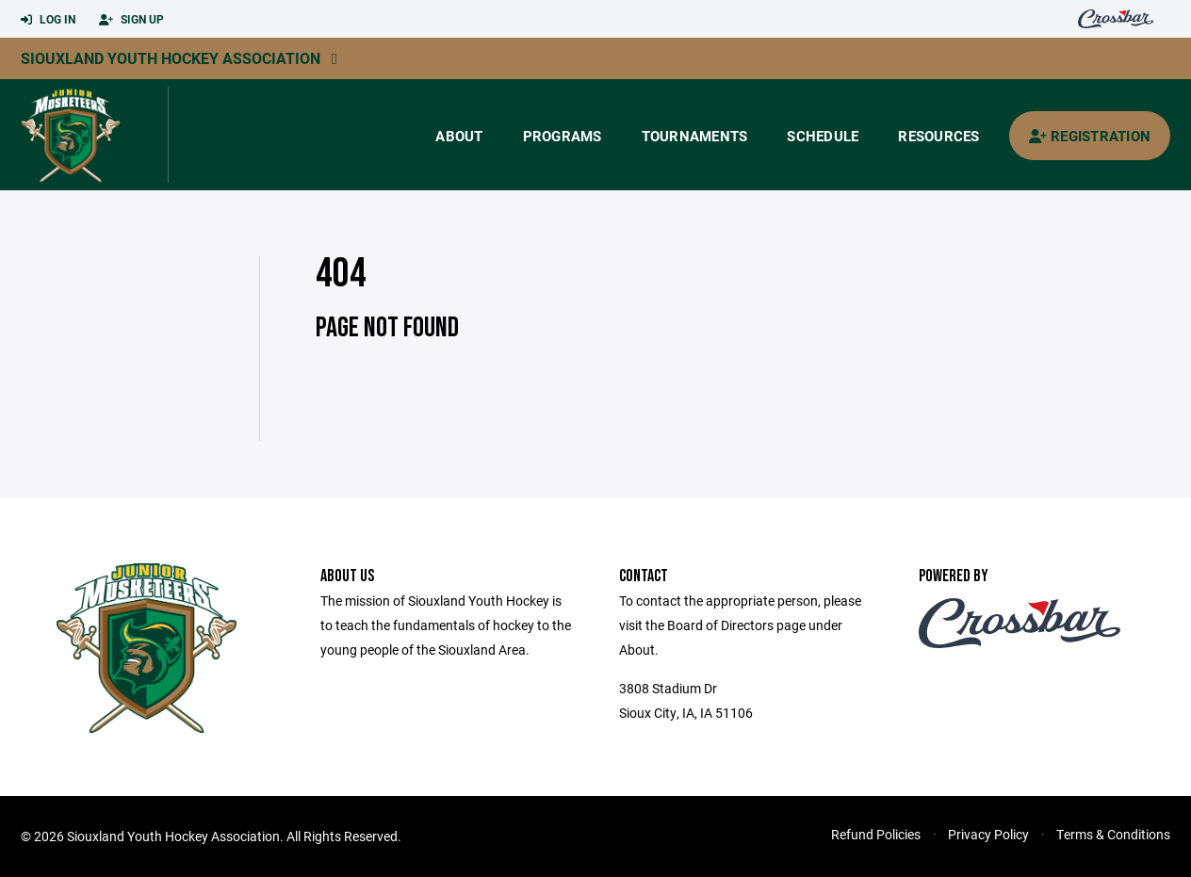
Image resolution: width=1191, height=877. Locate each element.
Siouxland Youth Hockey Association (170, 58)
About (458, 135)
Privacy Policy (988, 834)
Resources (938, 135)
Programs (562, 135)
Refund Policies (876, 834)
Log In (48, 19)
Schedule (822, 135)
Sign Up (131, 19)
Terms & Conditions (1113, 834)
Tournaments (695, 135)
